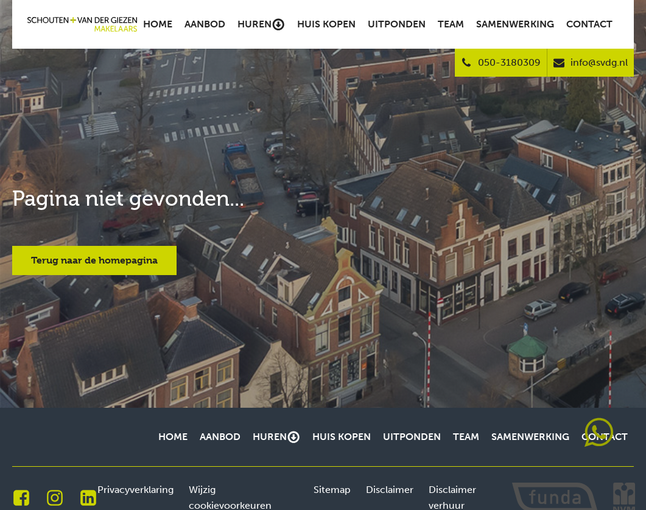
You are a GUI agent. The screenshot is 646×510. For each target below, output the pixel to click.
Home (157, 24)
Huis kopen (326, 24)
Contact (589, 24)
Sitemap (332, 489)
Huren (261, 24)
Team (451, 24)
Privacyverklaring (135, 489)
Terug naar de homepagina (94, 260)
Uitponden (397, 24)
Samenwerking (515, 24)
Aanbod (204, 24)
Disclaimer (389, 489)
